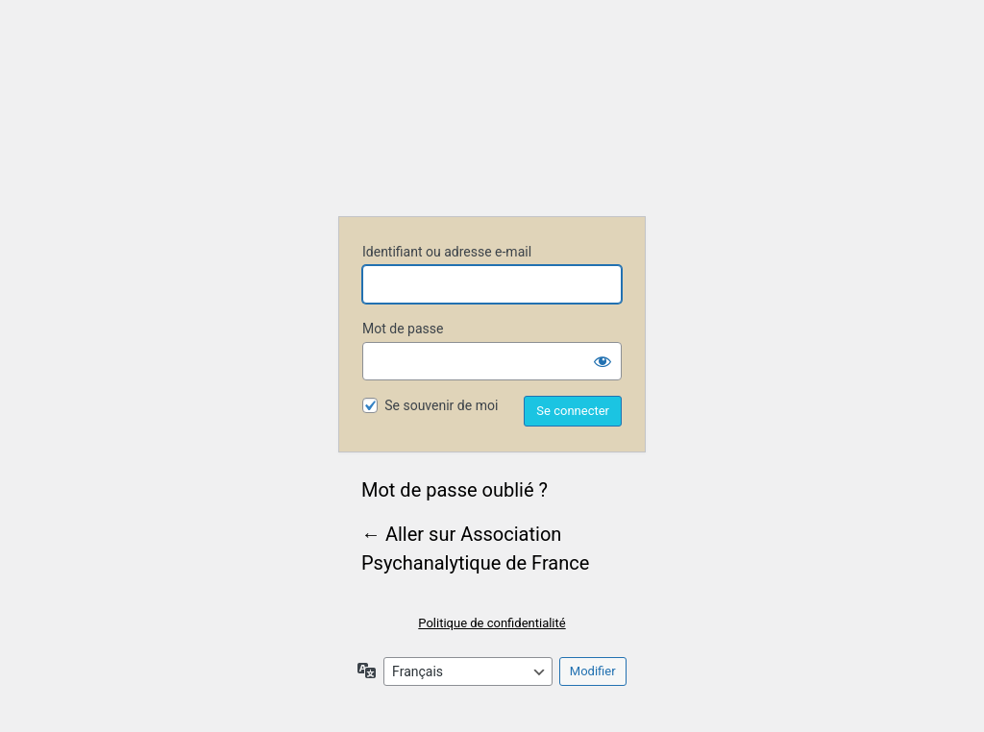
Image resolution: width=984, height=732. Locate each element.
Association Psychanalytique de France (492, 121)
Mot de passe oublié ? (454, 489)
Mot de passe (402, 328)
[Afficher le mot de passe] (602, 361)
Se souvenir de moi (441, 405)
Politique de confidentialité (491, 623)
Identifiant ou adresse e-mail (446, 251)
